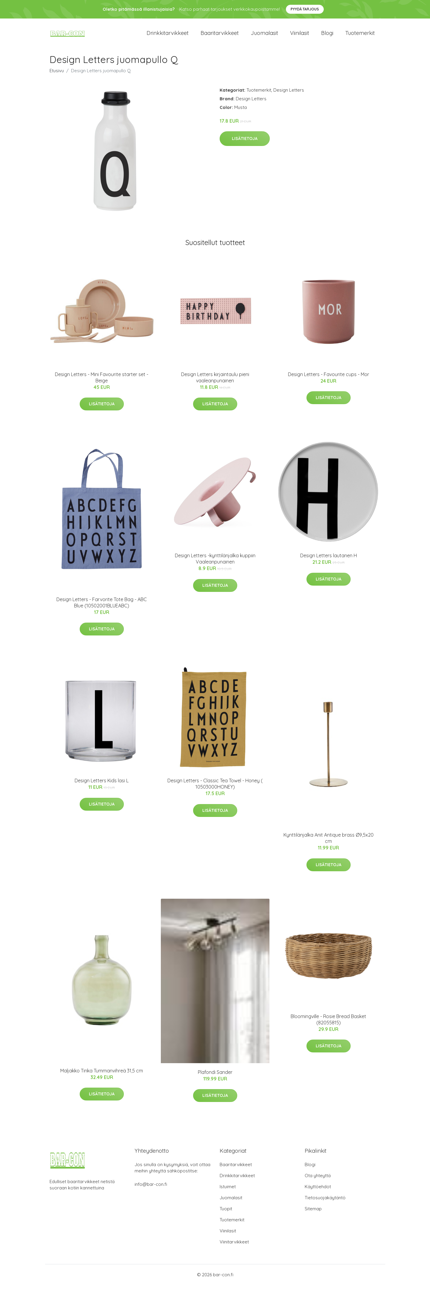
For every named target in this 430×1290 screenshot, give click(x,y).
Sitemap (313, 1214)
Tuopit (226, 1214)
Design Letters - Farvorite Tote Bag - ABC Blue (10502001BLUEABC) (101, 607)
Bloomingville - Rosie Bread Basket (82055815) (328, 1024)
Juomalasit (264, 35)
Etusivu (57, 75)
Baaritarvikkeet (220, 35)
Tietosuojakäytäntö (325, 1203)
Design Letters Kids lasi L (102, 786)
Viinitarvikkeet (234, 1247)
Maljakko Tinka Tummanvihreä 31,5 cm (101, 1076)
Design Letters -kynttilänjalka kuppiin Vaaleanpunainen (215, 564)
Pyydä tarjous (305, 9)
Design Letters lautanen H (328, 561)
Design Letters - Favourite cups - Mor (328, 379)
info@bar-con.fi (151, 1189)
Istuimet (228, 1191)
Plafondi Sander (215, 1077)
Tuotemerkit (360, 35)
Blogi (327, 35)
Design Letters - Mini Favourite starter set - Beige (101, 382)
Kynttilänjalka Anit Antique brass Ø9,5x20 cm (328, 843)
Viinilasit (299, 35)
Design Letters (288, 95)
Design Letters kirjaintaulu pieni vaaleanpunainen (215, 382)
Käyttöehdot (318, 1191)
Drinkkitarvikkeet (168, 35)
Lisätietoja (245, 144)
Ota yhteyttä (318, 1180)
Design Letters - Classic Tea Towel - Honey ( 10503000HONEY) (215, 789)
